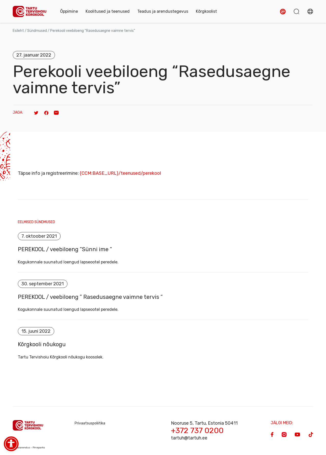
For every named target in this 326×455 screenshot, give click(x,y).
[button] (283, 12)
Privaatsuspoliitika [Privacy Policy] (90, 423)
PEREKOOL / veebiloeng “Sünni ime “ (65, 249)
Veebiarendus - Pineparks (29, 447)
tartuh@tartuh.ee (189, 438)
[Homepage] (31, 11)
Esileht (18, 31)
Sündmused (37, 31)
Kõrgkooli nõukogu (42, 344)
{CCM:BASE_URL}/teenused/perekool (120, 173)
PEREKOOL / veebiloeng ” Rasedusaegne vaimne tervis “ (90, 297)
